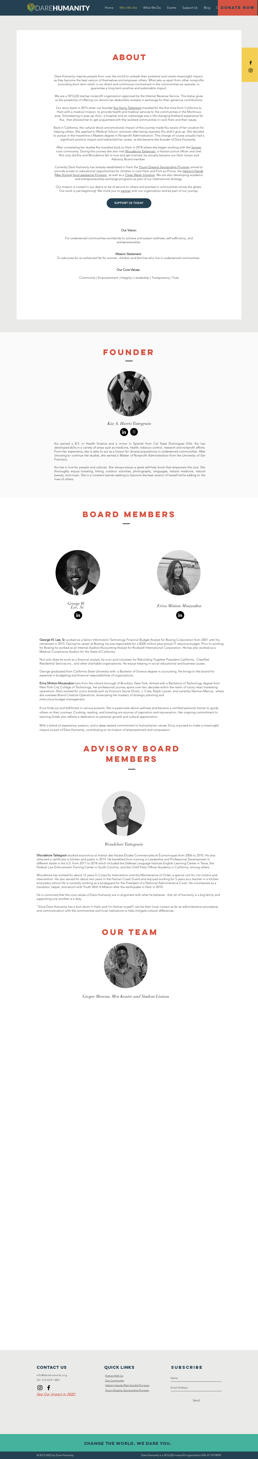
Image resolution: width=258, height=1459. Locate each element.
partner (126, 191)
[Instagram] (40, 1387)
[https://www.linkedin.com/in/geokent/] (78, 615)
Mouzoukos (66, 683)
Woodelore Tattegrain (140, 151)
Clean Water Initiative (140, 175)
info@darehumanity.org (52, 1375)
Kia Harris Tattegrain (128, 108)
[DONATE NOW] (237, 8)
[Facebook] (48, 1387)
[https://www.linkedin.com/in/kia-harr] (124, 432)
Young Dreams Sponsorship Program (164, 167)
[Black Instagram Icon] (250, 70)
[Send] (196, 1400)
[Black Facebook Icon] (250, 62)
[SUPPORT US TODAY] (129, 203)
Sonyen (196, 147)
